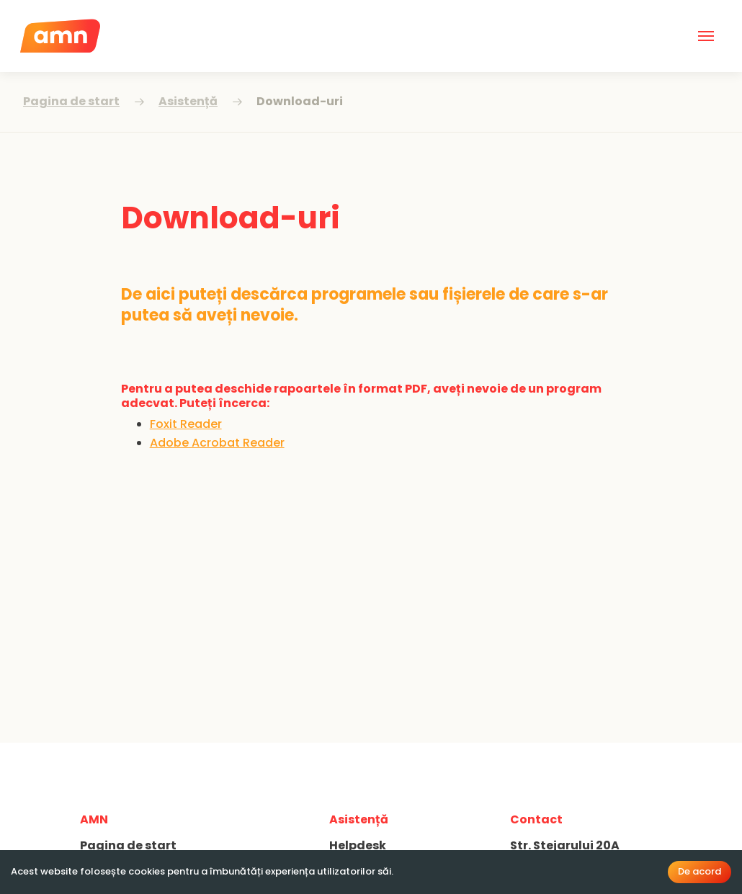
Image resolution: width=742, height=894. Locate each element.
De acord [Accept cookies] (699, 871)
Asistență (188, 101)
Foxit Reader (186, 424)
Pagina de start (71, 101)
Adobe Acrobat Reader (217, 442)
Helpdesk (357, 845)
